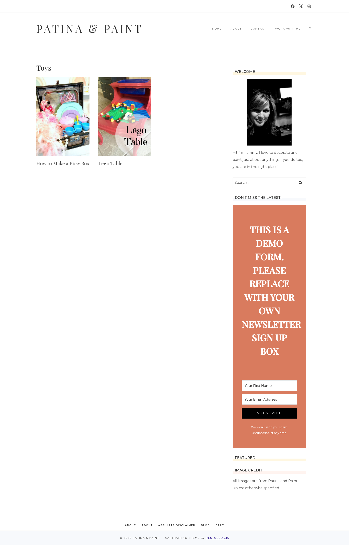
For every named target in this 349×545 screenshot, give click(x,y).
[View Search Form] (310, 28)
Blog (205, 525)
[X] (300, 6)
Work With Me (288, 28)
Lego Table (110, 163)
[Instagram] (309, 6)
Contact (258, 28)
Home (217, 28)
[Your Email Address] (269, 399)
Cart (219, 525)
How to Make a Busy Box (62, 163)
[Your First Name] (269, 385)
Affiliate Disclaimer (176, 525)
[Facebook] (292, 6)
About (236, 28)
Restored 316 (217, 537)
